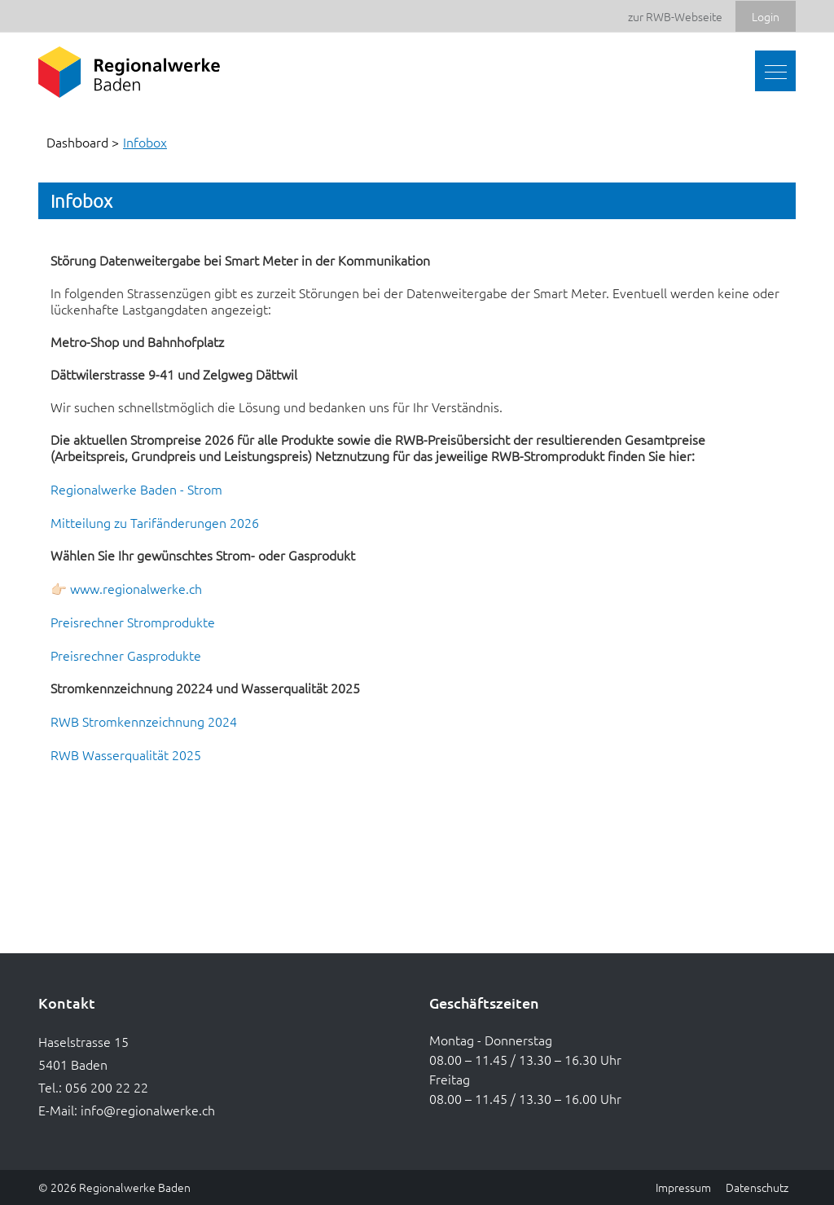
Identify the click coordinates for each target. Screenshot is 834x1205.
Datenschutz (757, 1187)
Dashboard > (82, 142)
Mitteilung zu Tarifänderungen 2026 (162, 522)
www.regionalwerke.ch (144, 588)
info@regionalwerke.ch (148, 1110)
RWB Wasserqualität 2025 (133, 754)
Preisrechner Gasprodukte (133, 655)
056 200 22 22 (106, 1087)
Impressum (683, 1187)
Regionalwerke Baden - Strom (144, 489)
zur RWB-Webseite (675, 16)
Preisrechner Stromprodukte (140, 622)
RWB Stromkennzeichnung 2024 (151, 721)
